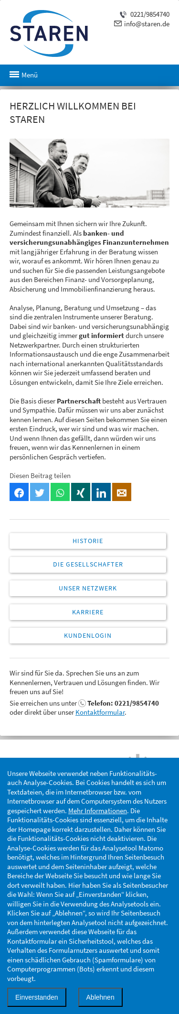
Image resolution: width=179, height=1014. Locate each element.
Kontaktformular (100, 712)
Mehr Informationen (97, 810)
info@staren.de (146, 23)
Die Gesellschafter (88, 564)
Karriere (88, 612)
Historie (88, 540)
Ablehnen (100, 997)
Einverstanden (36, 997)
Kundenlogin (88, 635)
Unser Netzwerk (88, 588)
